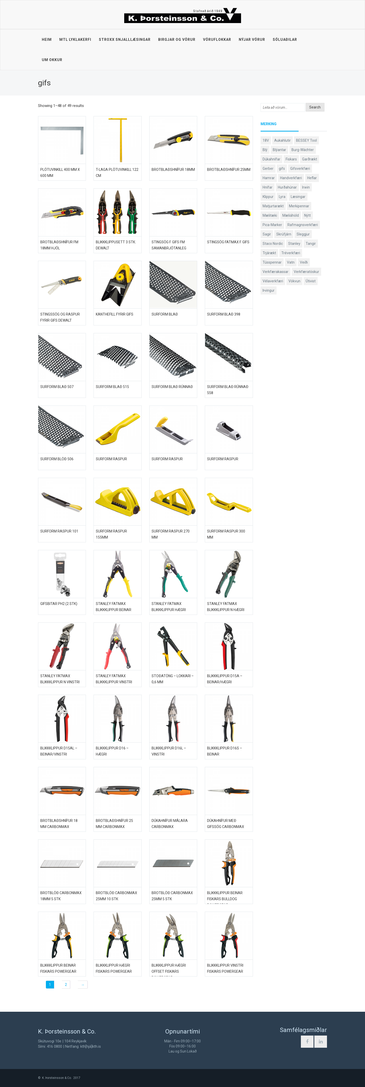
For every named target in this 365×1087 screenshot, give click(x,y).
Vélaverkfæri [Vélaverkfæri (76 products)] (273, 281)
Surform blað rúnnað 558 (227, 390)
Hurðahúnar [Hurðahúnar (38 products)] (287, 187)
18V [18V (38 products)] (266, 140)
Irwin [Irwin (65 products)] (306, 187)
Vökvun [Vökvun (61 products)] (294, 281)
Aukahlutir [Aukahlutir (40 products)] (282, 140)
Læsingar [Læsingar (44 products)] (298, 197)
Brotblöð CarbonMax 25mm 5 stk (172, 896)
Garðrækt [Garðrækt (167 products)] (309, 159)
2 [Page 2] (66, 985)
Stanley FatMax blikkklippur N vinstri (60, 679)
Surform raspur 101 (59, 531)
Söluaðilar (285, 40)
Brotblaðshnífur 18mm (173, 170)
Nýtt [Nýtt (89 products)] (307, 215)
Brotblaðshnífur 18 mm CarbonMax (59, 824)
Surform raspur (111, 459)
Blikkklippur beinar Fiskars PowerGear (58, 968)
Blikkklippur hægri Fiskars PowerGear (114, 968)
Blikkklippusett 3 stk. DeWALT (116, 245)
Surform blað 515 (112, 387)
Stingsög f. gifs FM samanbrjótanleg (169, 245)
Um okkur (52, 60)
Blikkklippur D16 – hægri (112, 751)
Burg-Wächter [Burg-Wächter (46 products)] (302, 150)
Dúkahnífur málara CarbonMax (170, 824)
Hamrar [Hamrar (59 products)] (269, 178)
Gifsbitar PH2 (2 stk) (58, 604)
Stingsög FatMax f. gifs (228, 242)
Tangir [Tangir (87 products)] (311, 244)
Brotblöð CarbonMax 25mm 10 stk (116, 896)
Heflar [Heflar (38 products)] (312, 178)
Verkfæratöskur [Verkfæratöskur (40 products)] (306, 272)
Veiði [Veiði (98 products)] (304, 262)
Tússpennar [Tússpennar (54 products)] (272, 262)
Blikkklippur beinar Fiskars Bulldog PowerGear (225, 899)
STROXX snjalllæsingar (125, 40)
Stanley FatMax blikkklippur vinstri (114, 679)
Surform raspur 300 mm (226, 534)
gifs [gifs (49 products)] (282, 169)
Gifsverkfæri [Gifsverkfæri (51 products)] (300, 169)
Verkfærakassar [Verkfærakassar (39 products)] (275, 272)
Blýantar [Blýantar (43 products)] (279, 150)
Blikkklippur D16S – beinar (224, 751)
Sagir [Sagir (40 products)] (267, 234)
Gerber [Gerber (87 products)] (268, 169)
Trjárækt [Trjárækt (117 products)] (269, 253)
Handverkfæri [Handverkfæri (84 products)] (291, 178)
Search (315, 107)
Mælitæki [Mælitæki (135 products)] (270, 215)
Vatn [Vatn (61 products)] (291, 262)
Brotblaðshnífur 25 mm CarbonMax (114, 824)
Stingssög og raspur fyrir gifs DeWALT (60, 317)
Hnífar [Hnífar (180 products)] (267, 187)
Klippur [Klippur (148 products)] (268, 197)
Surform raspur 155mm (111, 534)
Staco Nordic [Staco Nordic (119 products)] (273, 244)
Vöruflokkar (217, 40)
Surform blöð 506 (57, 459)
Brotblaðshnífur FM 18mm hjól (59, 245)
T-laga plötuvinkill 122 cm (117, 173)
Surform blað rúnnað (172, 387)
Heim (47, 40)
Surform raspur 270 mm (171, 534)
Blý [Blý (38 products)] (265, 150)
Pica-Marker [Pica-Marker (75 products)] (272, 225)
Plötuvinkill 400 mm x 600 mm (60, 173)
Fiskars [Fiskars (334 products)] (291, 159)
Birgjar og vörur (176, 40)
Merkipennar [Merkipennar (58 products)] (299, 206)
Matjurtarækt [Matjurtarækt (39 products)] (273, 206)
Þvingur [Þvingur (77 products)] (269, 290)
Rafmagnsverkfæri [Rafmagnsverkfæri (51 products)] (302, 225)
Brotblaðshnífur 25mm (228, 170)
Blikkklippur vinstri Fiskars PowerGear (225, 968)
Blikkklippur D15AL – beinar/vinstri (58, 751)
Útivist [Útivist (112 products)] (311, 281)
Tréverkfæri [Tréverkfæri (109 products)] (290, 253)
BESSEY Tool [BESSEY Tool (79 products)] (306, 140)
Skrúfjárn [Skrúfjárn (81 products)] (283, 234)
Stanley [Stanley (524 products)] (294, 244)
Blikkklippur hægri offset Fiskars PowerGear (169, 971)
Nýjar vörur (252, 40)
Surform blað (165, 314)
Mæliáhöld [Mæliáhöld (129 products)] (290, 215)
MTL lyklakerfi (75, 40)
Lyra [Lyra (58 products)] (282, 197)
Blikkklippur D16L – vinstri (169, 751)
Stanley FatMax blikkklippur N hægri (225, 607)
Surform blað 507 (57, 387)
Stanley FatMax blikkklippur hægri (169, 607)
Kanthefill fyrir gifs (114, 314)
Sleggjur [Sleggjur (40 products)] (303, 234)
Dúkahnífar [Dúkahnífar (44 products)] (271, 159)
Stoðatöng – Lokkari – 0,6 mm (173, 679)
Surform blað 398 (223, 314)
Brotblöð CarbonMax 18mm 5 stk (61, 896)
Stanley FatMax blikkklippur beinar (113, 607)
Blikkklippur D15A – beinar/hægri (224, 679)
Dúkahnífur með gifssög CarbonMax (225, 824)
